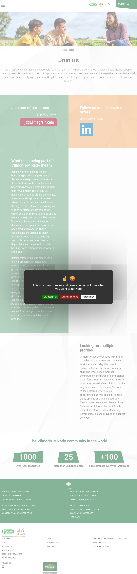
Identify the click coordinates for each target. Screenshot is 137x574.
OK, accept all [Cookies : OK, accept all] (50, 296)
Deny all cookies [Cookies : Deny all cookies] (70, 296)
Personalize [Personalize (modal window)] (88, 296)
